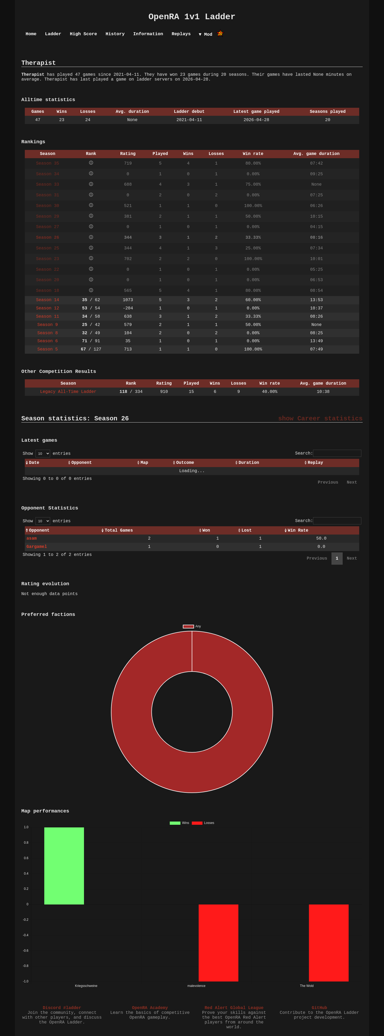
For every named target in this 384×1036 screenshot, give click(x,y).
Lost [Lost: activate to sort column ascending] (246, 530)
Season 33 (47, 184)
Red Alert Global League (234, 1008)
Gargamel (36, 546)
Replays (181, 34)
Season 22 (47, 269)
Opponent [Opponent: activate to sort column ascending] (81, 462)
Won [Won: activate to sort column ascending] (206, 530)
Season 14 (47, 300)
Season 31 (47, 195)
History (115, 34)
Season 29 (47, 216)
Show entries (47, 453)
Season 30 (47, 206)
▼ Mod (205, 34)
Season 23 (47, 259)
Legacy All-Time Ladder (68, 391)
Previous (328, 482)
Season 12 (47, 308)
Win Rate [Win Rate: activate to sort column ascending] (298, 530)
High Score (83, 34)
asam (31, 538)
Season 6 (47, 341)
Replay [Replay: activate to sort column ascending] (315, 462)
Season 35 (47, 163)
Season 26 (47, 237)
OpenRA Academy (150, 1008)
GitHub (319, 1008)
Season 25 (47, 248)
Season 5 (47, 349)
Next (352, 482)
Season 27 (47, 227)
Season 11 (47, 316)
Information (148, 34)
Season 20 (47, 280)
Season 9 (47, 324)
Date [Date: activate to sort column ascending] (34, 462)
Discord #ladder (62, 1008)
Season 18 (47, 290)
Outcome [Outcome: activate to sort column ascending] (185, 462)
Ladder (53, 34)
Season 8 (47, 333)
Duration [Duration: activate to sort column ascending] (249, 462)
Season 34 (47, 174)
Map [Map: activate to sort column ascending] (144, 462)
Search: (328, 453)
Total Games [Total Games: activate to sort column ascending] (119, 530)
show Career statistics (320, 418)
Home (31, 34)
